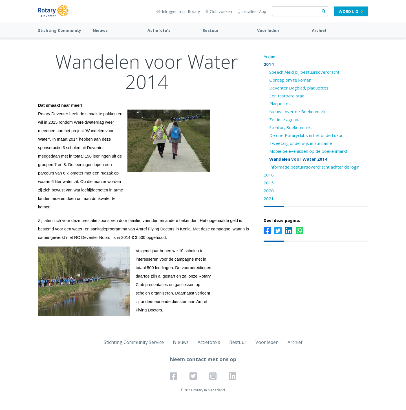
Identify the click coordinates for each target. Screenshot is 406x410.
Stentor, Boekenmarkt (290, 127)
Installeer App (252, 11)
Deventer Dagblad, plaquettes (298, 88)
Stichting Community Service (134, 342)
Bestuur (210, 30)
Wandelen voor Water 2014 (298, 159)
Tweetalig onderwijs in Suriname (300, 143)
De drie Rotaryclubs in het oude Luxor (306, 135)
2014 (269, 64)
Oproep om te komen (290, 80)
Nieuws (100, 30)
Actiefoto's (159, 30)
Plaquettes (280, 103)
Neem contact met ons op (203, 359)
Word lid (351, 11)
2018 (269, 175)
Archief (319, 30)
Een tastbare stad (286, 96)
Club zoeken (219, 11)
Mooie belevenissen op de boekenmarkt (308, 151)
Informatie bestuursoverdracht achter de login (314, 167)
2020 (269, 190)
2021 (269, 198)
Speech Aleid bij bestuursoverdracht (304, 72)
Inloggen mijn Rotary (178, 11)
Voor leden (268, 30)
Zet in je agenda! (285, 119)
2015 (269, 183)
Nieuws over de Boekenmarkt (298, 111)
